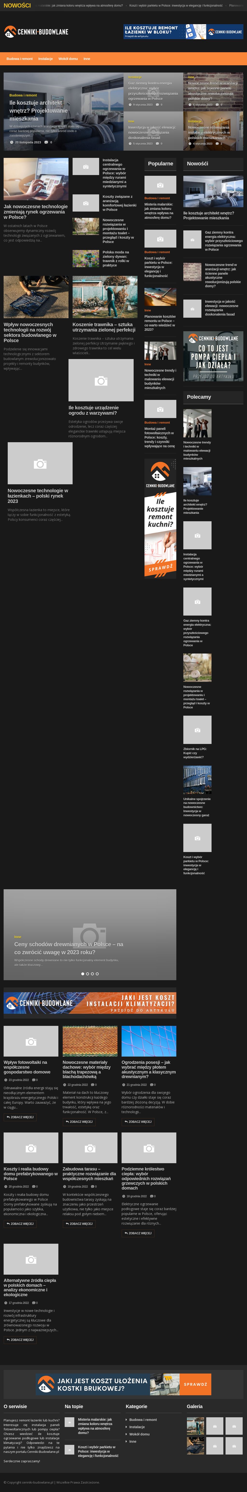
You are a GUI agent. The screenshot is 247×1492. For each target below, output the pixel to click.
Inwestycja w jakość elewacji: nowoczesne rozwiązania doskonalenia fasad (221, 308)
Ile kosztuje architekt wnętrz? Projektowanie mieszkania (195, 506)
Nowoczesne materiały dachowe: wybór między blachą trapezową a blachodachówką (87, 1069)
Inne (86, 59)
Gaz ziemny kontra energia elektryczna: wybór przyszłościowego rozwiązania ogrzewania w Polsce (224, 240)
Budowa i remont (20, 59)
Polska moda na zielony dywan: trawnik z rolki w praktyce (116, 258)
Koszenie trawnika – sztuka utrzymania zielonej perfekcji (104, 327)
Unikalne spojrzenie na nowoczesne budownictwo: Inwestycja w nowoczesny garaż (197, 807)
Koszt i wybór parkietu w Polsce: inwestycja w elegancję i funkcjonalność (179, 5)
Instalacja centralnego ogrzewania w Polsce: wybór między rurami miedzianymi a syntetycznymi (114, 173)
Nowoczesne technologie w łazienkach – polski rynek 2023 (38, 496)
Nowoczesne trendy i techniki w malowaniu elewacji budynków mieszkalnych (160, 379)
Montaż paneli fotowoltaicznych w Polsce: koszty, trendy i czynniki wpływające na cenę (159, 437)
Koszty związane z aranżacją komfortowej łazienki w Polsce (120, 203)
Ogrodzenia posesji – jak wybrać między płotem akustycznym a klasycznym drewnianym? (149, 1069)
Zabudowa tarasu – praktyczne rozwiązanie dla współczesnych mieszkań (89, 1174)
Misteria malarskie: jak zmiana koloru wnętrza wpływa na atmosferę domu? (78, 5)
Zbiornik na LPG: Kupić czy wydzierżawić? (195, 753)
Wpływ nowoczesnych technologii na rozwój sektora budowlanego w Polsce (30, 332)
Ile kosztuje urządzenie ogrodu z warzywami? (94, 410)
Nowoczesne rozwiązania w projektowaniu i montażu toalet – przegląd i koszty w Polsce (118, 231)
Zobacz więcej (20, 1117)
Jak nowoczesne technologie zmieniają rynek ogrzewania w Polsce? (36, 212)
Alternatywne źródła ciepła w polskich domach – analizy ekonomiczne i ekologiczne (30, 1287)
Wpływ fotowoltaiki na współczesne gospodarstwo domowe (27, 1067)
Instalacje (45, 59)
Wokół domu (68, 59)
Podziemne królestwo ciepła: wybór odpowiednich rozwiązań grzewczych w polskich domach (146, 1179)
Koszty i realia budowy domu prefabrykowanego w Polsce (31, 1174)
